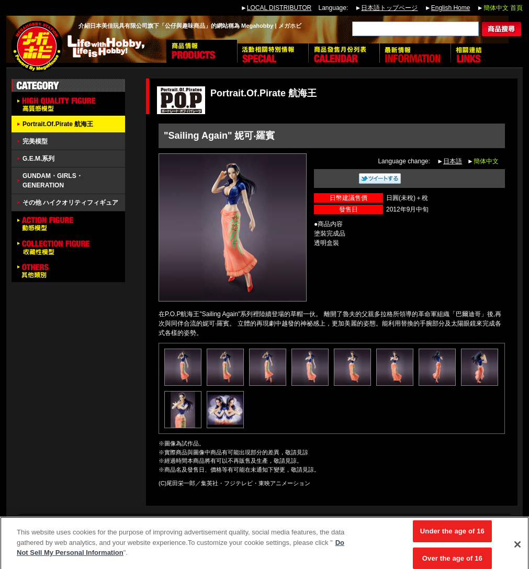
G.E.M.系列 (38, 158)
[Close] (517, 547)
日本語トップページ (389, 8)
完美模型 (35, 141)
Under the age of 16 (452, 534)
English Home (450, 8)
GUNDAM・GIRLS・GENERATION (52, 180)
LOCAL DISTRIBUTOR (279, 8)
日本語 (452, 161)
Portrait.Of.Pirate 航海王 (57, 124)
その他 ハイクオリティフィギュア (70, 202)
